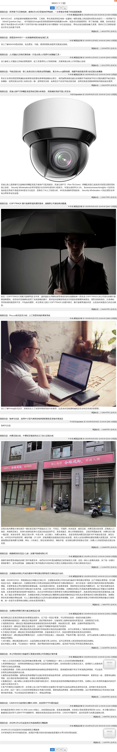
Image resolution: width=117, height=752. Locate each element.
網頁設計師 (77, 15)
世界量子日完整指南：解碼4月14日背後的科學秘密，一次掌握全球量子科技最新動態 (45, 12)
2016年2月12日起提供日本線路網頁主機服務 (28, 723)
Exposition (78, 94)
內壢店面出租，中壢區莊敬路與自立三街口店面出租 (31, 436)
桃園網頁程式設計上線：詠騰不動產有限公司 (28, 553)
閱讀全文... (96, 31)
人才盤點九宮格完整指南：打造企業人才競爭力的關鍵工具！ (35, 54)
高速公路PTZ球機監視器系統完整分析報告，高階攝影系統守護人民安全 (40, 91)
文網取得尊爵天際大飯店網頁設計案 (24, 611)
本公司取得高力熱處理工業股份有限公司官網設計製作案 (33, 654)
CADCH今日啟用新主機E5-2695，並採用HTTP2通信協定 (34, 703)
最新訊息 (4, 12)
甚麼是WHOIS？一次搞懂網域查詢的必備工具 (29, 37)
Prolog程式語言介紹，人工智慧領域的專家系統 (29, 315)
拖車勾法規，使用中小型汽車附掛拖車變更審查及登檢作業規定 (36, 419)
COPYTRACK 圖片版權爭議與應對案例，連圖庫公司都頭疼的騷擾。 (38, 203)
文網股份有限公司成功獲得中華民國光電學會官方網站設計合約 (36, 573)
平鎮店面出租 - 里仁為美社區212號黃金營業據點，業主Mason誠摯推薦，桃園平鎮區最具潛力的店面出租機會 (55, 71)
